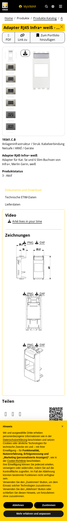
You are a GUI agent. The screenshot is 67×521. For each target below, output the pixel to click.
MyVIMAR (27, 6)
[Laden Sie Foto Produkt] (25, 53)
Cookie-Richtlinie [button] (16, 460)
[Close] (61, 26)
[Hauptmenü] (60, 6)
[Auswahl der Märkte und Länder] (53, 6)
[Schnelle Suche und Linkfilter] (46, 6)
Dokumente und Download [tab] (23, 190)
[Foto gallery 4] (10, 102)
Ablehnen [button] (18, 505)
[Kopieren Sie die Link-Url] (22, 37)
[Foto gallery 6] (10, 126)
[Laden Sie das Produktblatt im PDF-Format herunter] (8, 37)
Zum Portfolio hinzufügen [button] (47, 37)
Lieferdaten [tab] (12, 204)
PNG (27, 243)
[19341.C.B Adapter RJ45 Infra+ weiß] (10, 55)
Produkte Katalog (45, 18)
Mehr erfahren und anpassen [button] (33, 513)
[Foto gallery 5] (10, 114)
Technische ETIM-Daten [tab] (20, 197)
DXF (39, 243)
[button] (62, 426)
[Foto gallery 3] (10, 91)
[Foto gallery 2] (10, 79)
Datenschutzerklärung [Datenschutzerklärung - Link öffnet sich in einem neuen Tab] (15, 439)
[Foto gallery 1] (10, 67)
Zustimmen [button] (49, 505)
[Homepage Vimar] (5, 6)
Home (9, 18)
